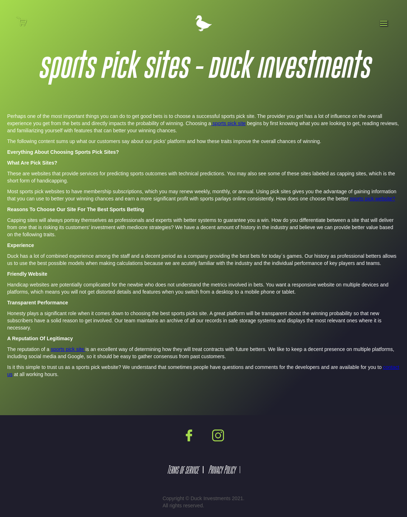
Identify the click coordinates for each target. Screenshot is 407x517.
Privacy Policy (221, 469)
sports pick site (228, 123)
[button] (26, 21)
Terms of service (182, 469)
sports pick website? (372, 198)
